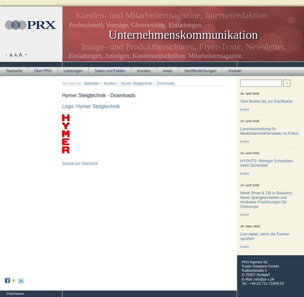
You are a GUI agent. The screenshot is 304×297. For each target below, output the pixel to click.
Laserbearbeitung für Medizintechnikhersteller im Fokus (269, 131)
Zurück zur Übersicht (80, 163)
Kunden (144, 71)
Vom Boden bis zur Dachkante (266, 101)
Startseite (14, 71)
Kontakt (235, 71)
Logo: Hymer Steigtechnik (91, 106)
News (167, 71)
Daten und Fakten (109, 71)
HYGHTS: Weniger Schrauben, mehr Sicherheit (267, 163)
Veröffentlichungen (200, 71)
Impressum (15, 293)
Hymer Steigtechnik (136, 83)
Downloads (165, 83)
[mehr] (244, 109)
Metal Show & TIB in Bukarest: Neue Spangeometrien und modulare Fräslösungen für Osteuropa (266, 200)
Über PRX (43, 71)
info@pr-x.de (264, 279)
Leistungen (73, 71)
